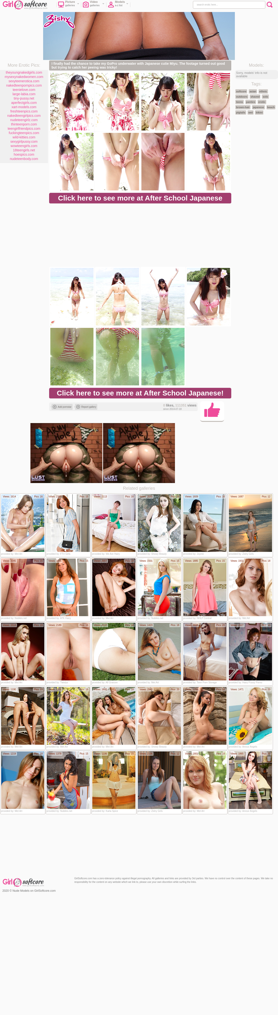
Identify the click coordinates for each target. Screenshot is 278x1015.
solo (265, 96)
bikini (259, 112)
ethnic (263, 91)
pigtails (240, 112)
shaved (255, 96)
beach (271, 107)
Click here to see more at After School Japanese (140, 198)
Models (118, 5)
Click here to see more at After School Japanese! (140, 393)
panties (250, 101)
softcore (241, 91)
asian (252, 91)
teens (239, 101)
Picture (68, 5)
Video (93, 5)
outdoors (242, 96)
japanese (258, 107)
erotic (262, 101)
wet (250, 112)
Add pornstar (62, 407)
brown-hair (243, 107)
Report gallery (86, 407)
